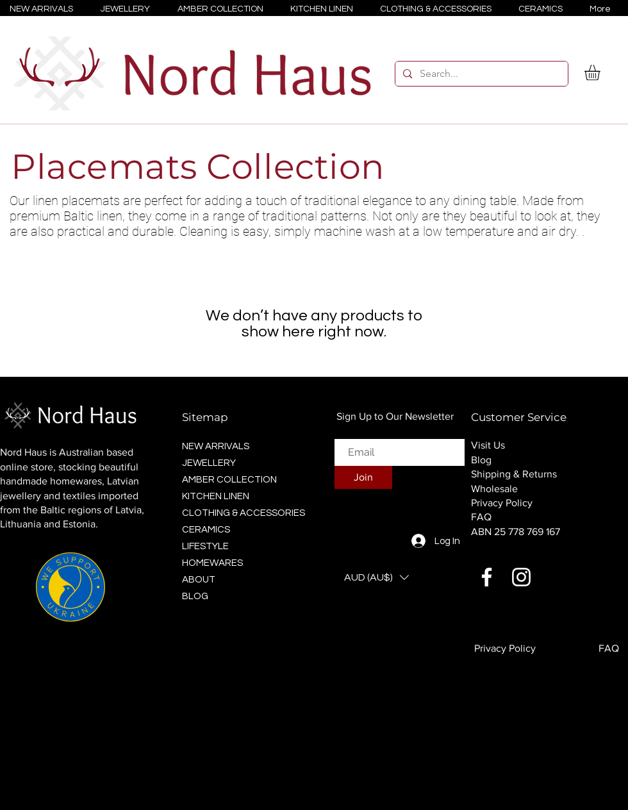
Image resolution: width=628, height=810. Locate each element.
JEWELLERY (209, 463)
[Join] (363, 477)
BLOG (195, 596)
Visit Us (488, 445)
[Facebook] (486, 577)
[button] (601, 72)
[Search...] (480, 74)
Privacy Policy (502, 502)
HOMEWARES (212, 563)
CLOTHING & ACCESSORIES (239, 513)
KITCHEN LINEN (215, 496)
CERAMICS (206, 529)
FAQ (481, 516)
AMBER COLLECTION (229, 479)
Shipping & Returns (514, 473)
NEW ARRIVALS (215, 446)
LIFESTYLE (205, 546)
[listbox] (376, 577)
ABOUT (198, 579)
